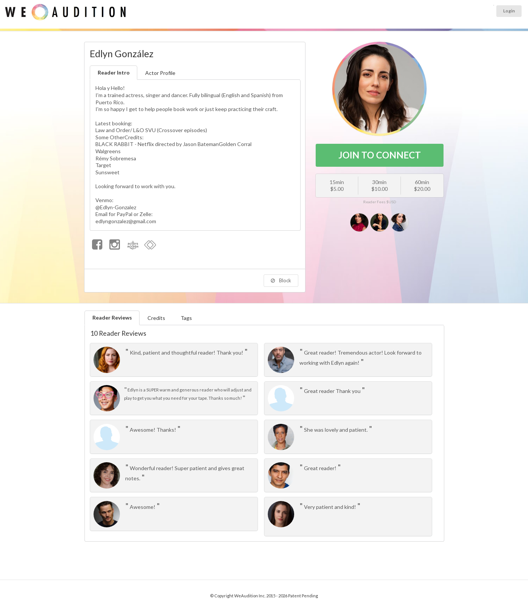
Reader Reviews (112, 317)
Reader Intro (114, 72)
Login (509, 11)
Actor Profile (160, 73)
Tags (186, 318)
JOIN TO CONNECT (379, 154)
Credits (156, 318)
